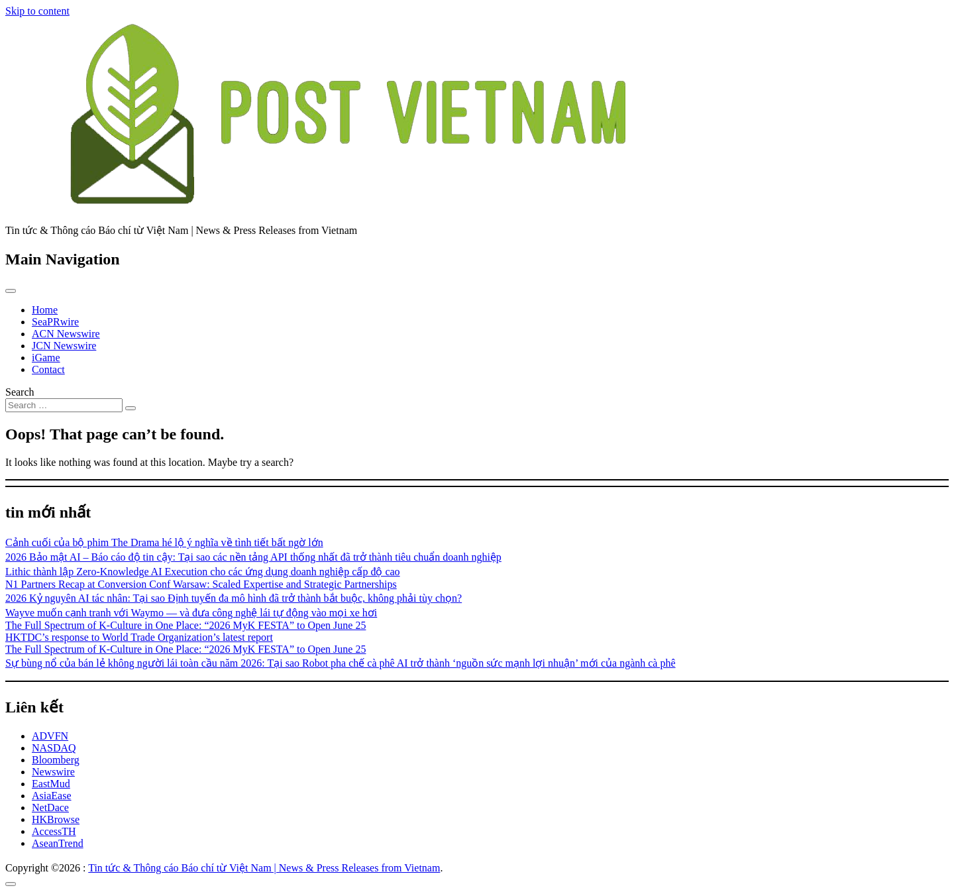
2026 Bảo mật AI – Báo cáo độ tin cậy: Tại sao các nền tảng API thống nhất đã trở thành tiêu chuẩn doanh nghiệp (253, 557)
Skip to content (37, 11)
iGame (46, 357)
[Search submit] (130, 408)
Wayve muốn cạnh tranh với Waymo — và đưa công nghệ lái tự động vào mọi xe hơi (191, 612)
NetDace (50, 807)
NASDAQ (54, 747)
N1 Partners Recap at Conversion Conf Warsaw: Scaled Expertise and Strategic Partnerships (201, 584)
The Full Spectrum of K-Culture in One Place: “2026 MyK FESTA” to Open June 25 (185, 625)
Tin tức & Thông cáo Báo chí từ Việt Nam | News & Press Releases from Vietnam (264, 867)
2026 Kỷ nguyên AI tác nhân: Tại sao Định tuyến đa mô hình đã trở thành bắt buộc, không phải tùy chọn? (233, 598)
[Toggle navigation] (10, 291)
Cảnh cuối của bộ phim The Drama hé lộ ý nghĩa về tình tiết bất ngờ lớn (164, 542)
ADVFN (50, 736)
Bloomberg (56, 759)
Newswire (53, 771)
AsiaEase (52, 795)
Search (19, 392)
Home (45, 309)
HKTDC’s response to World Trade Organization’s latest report (139, 637)
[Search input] (64, 405)
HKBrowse (56, 819)
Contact (48, 369)
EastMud (51, 783)
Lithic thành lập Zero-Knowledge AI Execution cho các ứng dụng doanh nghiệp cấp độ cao (202, 571)
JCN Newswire (64, 345)
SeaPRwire (55, 321)
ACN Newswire (66, 333)
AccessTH (54, 831)
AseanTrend (57, 843)
